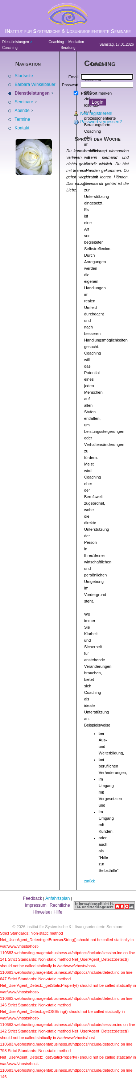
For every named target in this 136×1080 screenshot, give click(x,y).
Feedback (32, 898)
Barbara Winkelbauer (35, 84)
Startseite (24, 75)
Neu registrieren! (96, 113)
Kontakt (22, 128)
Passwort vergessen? (101, 121)
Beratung (68, 48)
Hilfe (58, 912)
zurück (89, 881)
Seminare (24, 101)
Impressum (35, 905)
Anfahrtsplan (57, 898)
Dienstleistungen (15, 42)
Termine (22, 119)
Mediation (76, 42)
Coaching (9, 48)
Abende (23, 110)
